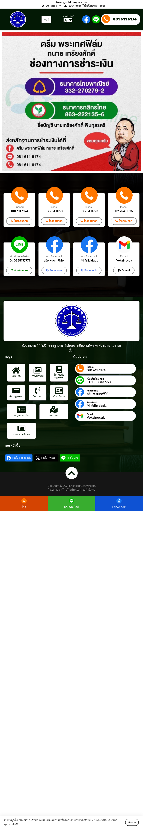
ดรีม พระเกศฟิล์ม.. (54, 260)
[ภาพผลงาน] (37, 369)
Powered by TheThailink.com (65, 489)
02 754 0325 (124, 211)
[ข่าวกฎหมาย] (16, 389)
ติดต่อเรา (37, 395)
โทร (24, 507)
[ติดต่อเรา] (37, 389)
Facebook (92, 390)
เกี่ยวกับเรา (59, 395)
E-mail (124, 256)
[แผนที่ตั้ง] (53, 408)
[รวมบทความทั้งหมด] (21, 427)
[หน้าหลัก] (16, 369)
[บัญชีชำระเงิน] (21, 408)
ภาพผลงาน (37, 375)
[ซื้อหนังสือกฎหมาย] (58, 368)
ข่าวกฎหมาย (16, 395)
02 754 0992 (54, 211)
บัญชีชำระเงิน (21, 414)
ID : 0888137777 (19, 260)
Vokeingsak (124, 260)
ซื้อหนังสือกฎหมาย (58, 375)
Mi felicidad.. (89, 260)
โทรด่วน (20, 207)
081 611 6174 (125, 19)
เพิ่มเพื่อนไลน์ (71, 507)
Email (90, 413)
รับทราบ (128, 822)
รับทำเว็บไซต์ (89, 489)
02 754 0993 (89, 211)
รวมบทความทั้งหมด (21, 433)
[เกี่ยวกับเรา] (58, 389)
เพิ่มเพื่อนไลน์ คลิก (19, 256)
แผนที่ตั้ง (53, 414)
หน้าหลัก (16, 375)
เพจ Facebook (54, 256)
